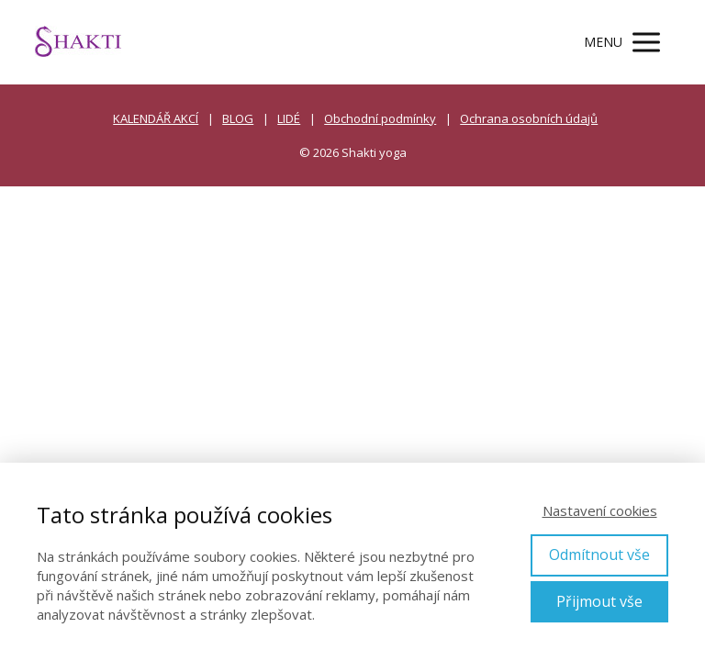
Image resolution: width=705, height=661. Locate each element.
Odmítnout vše (599, 554)
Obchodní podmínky (380, 118)
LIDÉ (288, 118)
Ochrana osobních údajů (529, 118)
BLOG (237, 118)
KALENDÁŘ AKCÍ (155, 118)
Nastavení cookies (600, 510)
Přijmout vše (599, 601)
